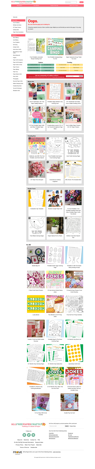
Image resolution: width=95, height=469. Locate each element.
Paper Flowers (16, 67)
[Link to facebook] (24, 435)
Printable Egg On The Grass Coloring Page (55, 340)
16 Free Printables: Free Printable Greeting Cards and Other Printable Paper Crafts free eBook (73, 211)
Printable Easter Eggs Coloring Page (55, 266)
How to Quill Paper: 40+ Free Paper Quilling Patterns (37, 102)
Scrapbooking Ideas (17, 86)
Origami (14, 57)
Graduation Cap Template (36, 209)
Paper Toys (15, 72)
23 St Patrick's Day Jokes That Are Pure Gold (55, 387)
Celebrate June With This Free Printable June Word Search (36, 157)
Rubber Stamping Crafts (18, 83)
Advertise (26, 440)
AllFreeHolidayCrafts (53, 435)
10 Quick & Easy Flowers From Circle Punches (74, 291)
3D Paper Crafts (76, 65)
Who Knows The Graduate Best (73, 180)
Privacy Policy (55, 77)
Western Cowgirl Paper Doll (55, 209)
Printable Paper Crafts (34, 70)
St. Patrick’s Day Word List (74, 339)
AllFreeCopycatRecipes (73, 438)
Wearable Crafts (16, 90)
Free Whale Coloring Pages (37, 236)
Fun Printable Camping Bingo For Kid (55, 58)
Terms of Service (24, 447)
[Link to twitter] (29, 435)
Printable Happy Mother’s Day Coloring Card (55, 102)
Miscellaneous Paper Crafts (17, 52)
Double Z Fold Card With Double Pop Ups (36, 340)
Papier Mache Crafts (17, 74)
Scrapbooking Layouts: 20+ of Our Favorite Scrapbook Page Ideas (55, 127)
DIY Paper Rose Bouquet (37, 180)
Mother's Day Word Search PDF (73, 237)
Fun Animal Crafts (62, 65)
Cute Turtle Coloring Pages (73, 156)
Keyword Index (39, 442)
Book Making (16, 38)
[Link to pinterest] (33, 435)
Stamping (76, 70)
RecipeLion (70, 433)
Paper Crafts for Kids (17, 65)
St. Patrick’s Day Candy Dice (55, 364)
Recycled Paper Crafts (18, 81)
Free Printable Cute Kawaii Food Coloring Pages (55, 157)
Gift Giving (15, 45)
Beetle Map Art (36, 266)
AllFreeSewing (52, 438)
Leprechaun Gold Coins (74, 364)
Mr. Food (70, 435)
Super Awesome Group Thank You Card (73, 58)
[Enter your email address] (57, 426)
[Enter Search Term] (71, 2)
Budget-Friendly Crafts (34, 67)
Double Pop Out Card (69, 413)
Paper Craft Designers (18, 62)
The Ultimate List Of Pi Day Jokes (55, 316)
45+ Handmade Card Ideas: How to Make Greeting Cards (73, 102)
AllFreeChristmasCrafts (54, 437)
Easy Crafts (62, 67)
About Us (19, 440)
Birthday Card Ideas (17, 25)
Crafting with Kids (33, 65)
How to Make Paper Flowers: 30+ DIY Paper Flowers (73, 126)
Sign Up (80, 76)
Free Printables (16, 23)
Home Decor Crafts (17, 49)
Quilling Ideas (16, 30)
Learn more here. (57, 452)
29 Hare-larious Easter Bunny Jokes (55, 291)
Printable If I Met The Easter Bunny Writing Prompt (74, 266)
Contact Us (33, 440)
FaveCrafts (51, 433)
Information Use (61, 77)
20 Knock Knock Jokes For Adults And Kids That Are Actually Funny (74, 388)
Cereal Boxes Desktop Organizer (55, 180)
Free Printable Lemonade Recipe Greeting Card (36, 58)
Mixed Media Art (16, 55)
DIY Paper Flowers (17, 27)
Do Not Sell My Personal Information (24, 442)
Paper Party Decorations (18, 32)
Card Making (15, 40)
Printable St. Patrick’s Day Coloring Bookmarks (35, 387)
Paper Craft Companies (18, 60)
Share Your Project (30, 445)
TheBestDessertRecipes (73, 437)
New (28, 245)
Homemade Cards (47, 65)
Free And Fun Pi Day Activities (74, 315)
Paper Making (16, 69)
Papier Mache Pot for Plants (55, 236)
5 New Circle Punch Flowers (36, 290)
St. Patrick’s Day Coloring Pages (36, 364)
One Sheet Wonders (63, 70)
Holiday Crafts (16, 47)
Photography (15, 79)
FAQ (39, 440)
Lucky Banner (35, 315)
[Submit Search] (81, 2)
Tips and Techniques (17, 88)
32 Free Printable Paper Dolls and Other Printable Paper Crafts (36, 127)
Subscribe (15, 17)
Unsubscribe (34, 447)
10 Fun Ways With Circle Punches (41, 414)
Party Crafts (15, 76)
